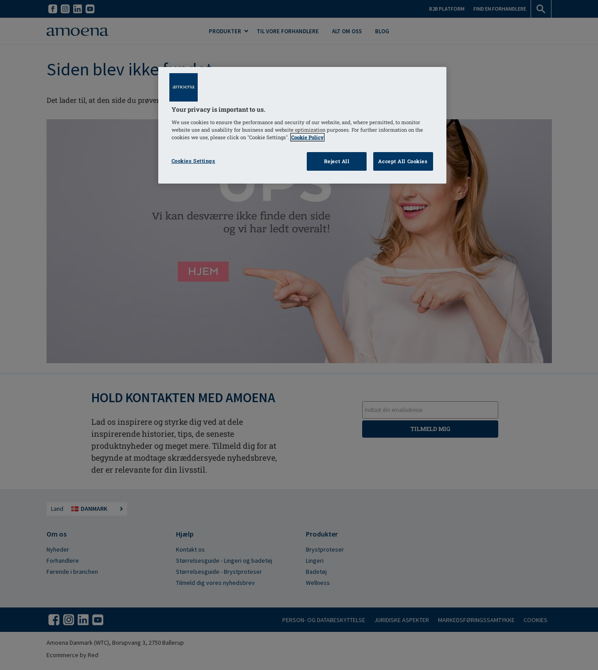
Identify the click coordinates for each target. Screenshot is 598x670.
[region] (302, 125)
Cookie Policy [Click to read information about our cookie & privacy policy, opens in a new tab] (307, 137)
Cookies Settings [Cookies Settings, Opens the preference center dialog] (193, 160)
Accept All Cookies (402, 161)
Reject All (337, 161)
